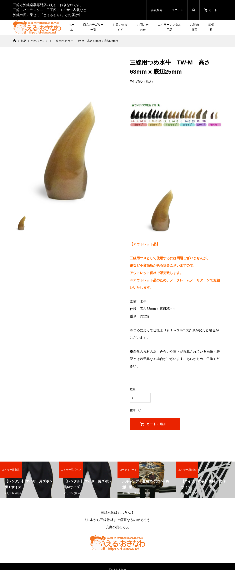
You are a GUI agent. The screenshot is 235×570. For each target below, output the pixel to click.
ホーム (72, 27)
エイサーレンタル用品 (169, 27)
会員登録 (156, 10)
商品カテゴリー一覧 (93, 27)
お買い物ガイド (120, 27)
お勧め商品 (194, 27)
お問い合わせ (143, 27)
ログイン (177, 10)
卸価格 (211, 27)
